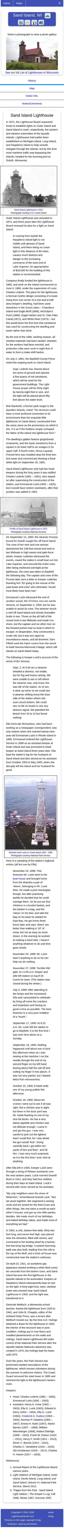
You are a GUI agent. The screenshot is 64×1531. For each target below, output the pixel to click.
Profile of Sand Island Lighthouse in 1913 (28, 529)
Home (6, 3)
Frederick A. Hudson (33, 1415)
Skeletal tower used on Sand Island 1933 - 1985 (31, 852)
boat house (19, 878)
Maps (19, 3)
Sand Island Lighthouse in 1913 (28, 210)
